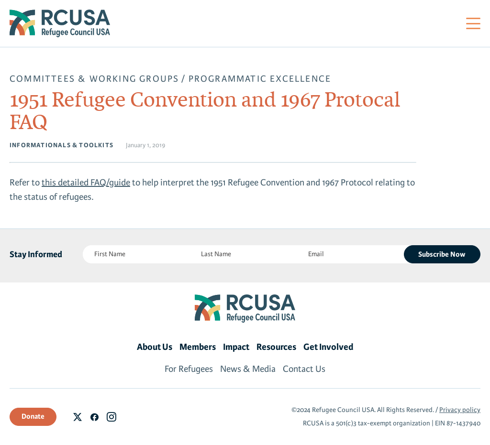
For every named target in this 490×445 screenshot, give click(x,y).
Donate (33, 416)
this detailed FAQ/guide (86, 182)
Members (197, 347)
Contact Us (304, 369)
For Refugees (189, 369)
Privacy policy (459, 410)
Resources (276, 347)
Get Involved (328, 347)
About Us (154, 347)
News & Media (248, 369)
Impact (236, 347)
